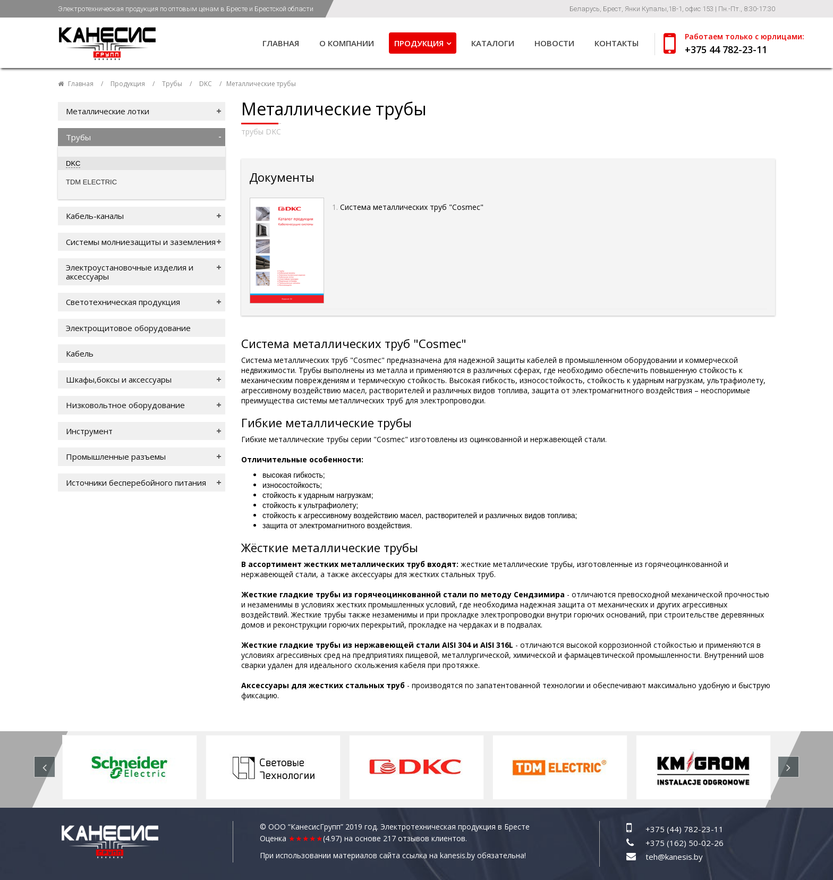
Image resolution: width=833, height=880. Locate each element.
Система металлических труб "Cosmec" (413, 207)
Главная (280, 43)
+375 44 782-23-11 (726, 49)
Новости (554, 43)
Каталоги (492, 43)
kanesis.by (457, 855)
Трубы (172, 83)
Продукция (419, 43)
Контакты (616, 43)
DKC (205, 83)
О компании (346, 43)
